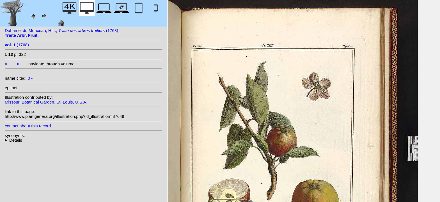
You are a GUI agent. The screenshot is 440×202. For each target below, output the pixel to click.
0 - (30, 78)
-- (83, 140)
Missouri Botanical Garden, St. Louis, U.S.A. (46, 102)
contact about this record (28, 125)
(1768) (17, 44)
